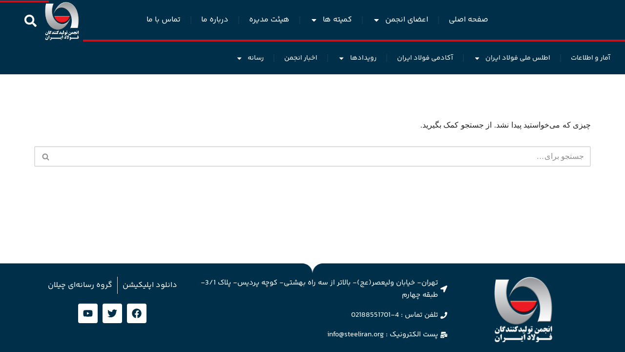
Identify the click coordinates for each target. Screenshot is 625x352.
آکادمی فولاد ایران (425, 58)
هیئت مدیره (269, 20)
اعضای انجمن (400, 20)
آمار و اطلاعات (590, 58)
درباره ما (215, 20)
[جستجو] (323, 156)
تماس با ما (163, 20)
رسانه (250, 58)
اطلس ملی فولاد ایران (512, 58)
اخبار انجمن (300, 58)
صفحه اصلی (468, 20)
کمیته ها (331, 20)
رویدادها (357, 58)
